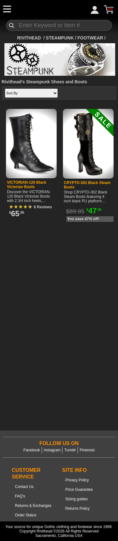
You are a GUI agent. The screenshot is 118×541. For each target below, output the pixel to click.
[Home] (29, 37)
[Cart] (108, 9)
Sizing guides (76, 499)
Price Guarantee (79, 489)
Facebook (31, 450)
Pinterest (87, 450)
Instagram (52, 450)
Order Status (26, 515)
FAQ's (20, 496)
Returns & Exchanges (33, 505)
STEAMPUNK (60, 37)
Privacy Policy (77, 480)
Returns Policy (77, 508)
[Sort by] (31, 93)
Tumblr (70, 450)
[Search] (59, 25)
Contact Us (24, 487)
